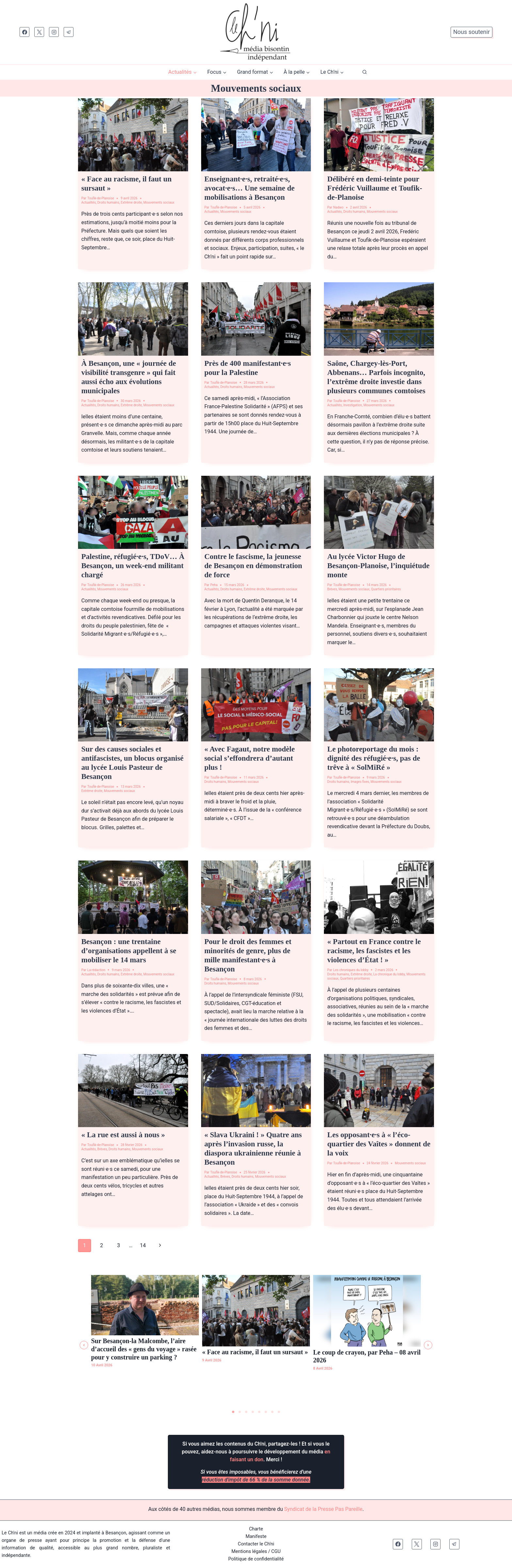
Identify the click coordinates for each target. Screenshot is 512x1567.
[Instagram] (54, 32)
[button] (84, 1345)
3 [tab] (246, 1411)
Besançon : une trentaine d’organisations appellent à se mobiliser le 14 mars (128, 951)
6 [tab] (266, 1411)
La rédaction (96, 970)
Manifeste (256, 1536)
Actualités (88, 202)
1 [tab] (233, 1411)
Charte (256, 1528)
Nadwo (338, 207)
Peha (214, 585)
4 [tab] (252, 1411)
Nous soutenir (471, 31)
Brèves (332, 589)
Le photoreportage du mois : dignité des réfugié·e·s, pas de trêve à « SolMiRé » (373, 758)
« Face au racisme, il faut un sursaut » (255, 1352)
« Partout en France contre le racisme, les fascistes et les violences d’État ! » (374, 951)
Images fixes (360, 782)
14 (143, 1245)
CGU (276, 1551)
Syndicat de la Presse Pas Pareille (323, 1509)
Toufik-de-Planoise (100, 198)
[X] (39, 32)
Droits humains (108, 202)
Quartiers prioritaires (386, 589)
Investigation (352, 405)
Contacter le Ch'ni (256, 1543)
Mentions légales (249, 1551)
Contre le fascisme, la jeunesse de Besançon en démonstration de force (253, 565)
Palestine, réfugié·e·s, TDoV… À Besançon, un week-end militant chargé (132, 565)
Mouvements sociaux (158, 202)
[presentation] (133, 134)
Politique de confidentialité (256, 1558)
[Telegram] (68, 32)
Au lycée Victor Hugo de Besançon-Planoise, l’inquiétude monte (378, 565)
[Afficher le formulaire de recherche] (364, 72)
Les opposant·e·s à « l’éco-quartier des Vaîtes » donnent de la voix (378, 1144)
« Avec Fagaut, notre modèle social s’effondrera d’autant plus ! (249, 758)
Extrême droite (131, 202)
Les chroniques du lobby (351, 970)
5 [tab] (259, 1411)
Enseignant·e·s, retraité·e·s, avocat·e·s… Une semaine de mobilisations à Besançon (249, 188)
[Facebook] (24, 32)
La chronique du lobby (389, 974)
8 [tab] (279, 1411)
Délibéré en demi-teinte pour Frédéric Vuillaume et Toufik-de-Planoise (374, 188)
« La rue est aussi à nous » (123, 1135)
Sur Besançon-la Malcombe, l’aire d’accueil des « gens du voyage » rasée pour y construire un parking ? (144, 1348)
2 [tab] (239, 1411)
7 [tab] (272, 1411)
